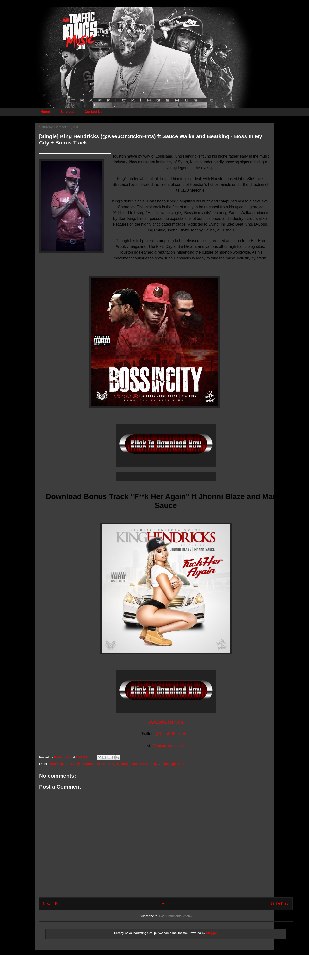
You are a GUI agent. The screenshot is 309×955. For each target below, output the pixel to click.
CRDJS (102, 764)
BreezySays (73, 764)
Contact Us (94, 112)
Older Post (280, 904)
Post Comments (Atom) (175, 916)
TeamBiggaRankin (173, 764)
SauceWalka (140, 764)
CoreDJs (89, 764)
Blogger (211, 933)
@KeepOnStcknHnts (172, 734)
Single (154, 764)
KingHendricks (119, 764)
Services (67, 112)
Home (45, 112)
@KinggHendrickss (169, 745)
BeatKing (56, 764)
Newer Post (53, 904)
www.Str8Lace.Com (166, 722)
